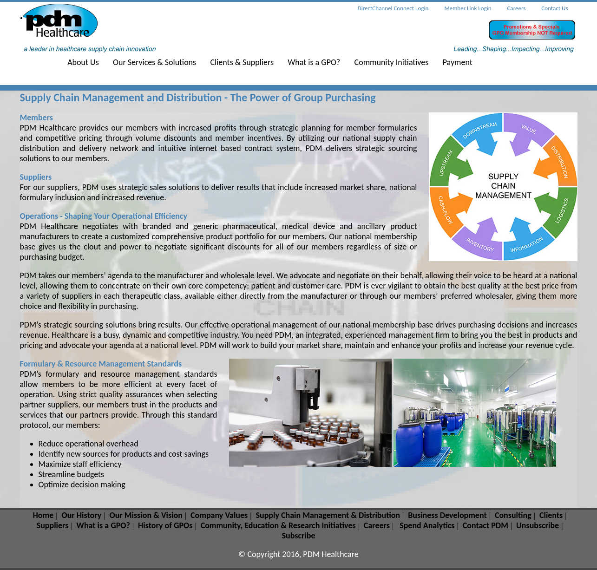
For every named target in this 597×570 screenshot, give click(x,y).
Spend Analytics (427, 525)
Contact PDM (485, 525)
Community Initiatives (391, 62)
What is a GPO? (314, 62)
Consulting (513, 515)
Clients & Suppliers (242, 62)
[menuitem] (89, 63)
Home (43, 515)
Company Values (219, 515)
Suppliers (53, 525)
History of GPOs (165, 525)
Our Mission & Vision (145, 515)
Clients (551, 515)
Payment (457, 62)
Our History (81, 515)
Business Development (447, 515)
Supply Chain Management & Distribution (328, 515)
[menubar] (275, 63)
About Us (83, 62)
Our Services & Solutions (154, 62)
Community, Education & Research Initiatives (278, 525)
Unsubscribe (537, 525)
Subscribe (298, 536)
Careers (377, 525)
